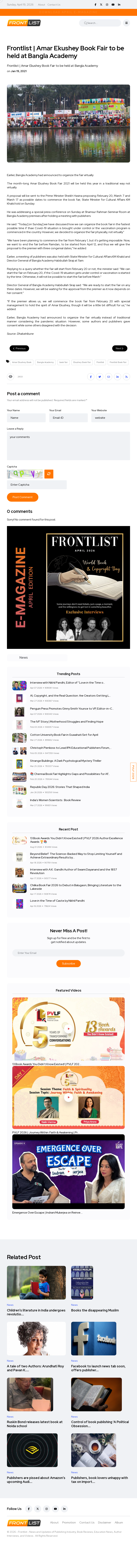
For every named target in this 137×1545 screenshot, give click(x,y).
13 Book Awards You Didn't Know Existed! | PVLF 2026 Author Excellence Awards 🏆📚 (76, 840)
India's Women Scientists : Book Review (55, 800)
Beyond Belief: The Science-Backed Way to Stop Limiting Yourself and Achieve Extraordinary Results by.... (76, 855)
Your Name (13, 410)
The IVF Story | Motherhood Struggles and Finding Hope (66, 722)
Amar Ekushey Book (21, 362)
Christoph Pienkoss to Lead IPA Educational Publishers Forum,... (70, 748)
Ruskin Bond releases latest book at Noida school (35, 1424)
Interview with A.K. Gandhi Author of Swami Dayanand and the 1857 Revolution (73, 871)
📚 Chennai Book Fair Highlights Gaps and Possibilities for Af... (70, 774)
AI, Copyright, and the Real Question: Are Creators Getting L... (70, 695)
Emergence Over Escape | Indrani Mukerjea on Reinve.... (47, 1212)
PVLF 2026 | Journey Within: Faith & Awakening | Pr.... (46, 1132)
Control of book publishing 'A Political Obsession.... (100, 1424)
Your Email (55, 410)
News (10, 1304)
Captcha (12, 466)
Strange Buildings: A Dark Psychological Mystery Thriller (65, 761)
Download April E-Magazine (68, 12)
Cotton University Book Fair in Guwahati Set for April (64, 735)
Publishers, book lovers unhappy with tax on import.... (99, 1480)
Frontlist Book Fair (118, 362)
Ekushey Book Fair (82, 362)
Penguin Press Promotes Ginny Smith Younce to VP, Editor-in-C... (72, 709)
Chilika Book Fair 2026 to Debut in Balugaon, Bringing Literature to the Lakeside (75, 887)
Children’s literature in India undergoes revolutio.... (36, 1312)
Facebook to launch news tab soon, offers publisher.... (98, 1368)
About (41, 4)
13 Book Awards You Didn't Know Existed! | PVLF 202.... (46, 1064)
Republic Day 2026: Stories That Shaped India (60, 787)
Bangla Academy (45, 362)
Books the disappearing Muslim (95, 1310)
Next (120, 348)
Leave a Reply (15, 428)
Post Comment (23, 497)
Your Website (99, 410)
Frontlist (100, 362)
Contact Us (53, 4)
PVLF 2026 (133, 772)
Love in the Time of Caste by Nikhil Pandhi (57, 901)
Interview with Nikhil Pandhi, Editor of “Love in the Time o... (67, 682)
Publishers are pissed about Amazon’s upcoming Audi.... (36, 1480)
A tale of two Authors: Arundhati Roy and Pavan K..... (35, 1368)
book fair (63, 362)
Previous (19, 348)
